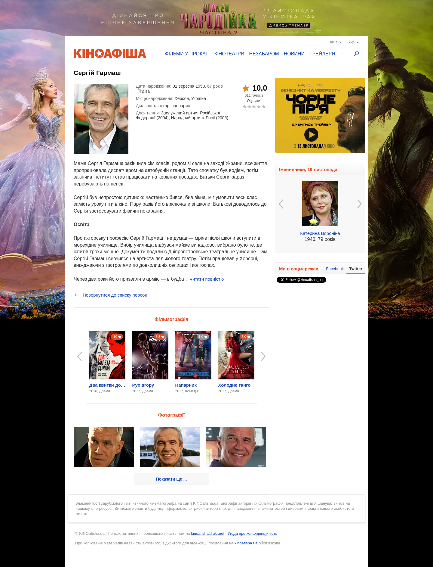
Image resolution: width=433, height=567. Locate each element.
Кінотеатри (229, 53)
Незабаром (264, 53)
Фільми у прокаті (187, 53)
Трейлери (322, 53)
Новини (294, 53)
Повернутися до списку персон (110, 295)
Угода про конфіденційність (252, 533)
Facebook (335, 268)
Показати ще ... (171, 479)
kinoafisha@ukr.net (207, 533)
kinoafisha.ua (246, 543)
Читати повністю (206, 279)
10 (263, 106)
